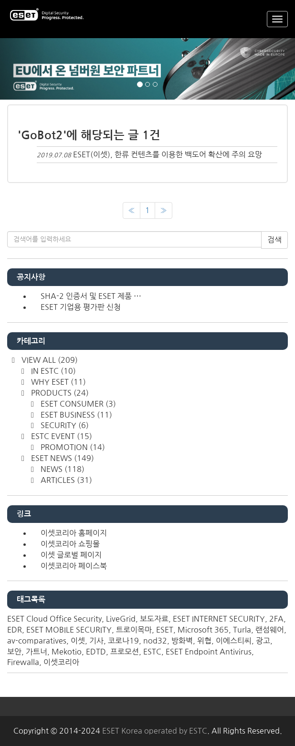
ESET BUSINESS (75, 415)
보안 (14, 651)
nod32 (155, 640)
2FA (276, 619)
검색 (274, 240)
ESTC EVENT (60, 436)
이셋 (78, 640)
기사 (96, 640)
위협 (204, 640)
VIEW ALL (49, 360)
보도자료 (154, 619)
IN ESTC (52, 371)
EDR (14, 630)
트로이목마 (134, 630)
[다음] (163, 210)
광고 (263, 640)
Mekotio (67, 651)
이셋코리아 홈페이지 (74, 533)
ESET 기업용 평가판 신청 (81, 307)
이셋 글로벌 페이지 (71, 555)
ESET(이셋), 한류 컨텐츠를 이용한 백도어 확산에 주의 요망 (167, 154)
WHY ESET (57, 382)
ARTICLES (65, 480)
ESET (164, 630)
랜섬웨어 (269, 630)
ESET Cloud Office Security (54, 619)
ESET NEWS (61, 458)
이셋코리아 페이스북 (74, 566)
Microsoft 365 (203, 630)
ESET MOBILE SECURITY (69, 630)
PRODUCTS (59, 393)
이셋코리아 (61, 662)
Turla (242, 630)
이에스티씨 (234, 640)
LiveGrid (121, 619)
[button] (22, 69)
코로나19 (123, 640)
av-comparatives (36, 640)
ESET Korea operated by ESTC (154, 731)
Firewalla (23, 662)
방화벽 (182, 640)
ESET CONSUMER (77, 404)
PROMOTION (72, 447)
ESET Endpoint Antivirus (209, 651)
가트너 (36, 651)
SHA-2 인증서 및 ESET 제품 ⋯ (91, 296)
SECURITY (64, 425)
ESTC (152, 651)
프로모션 (124, 651)
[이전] (131, 210)
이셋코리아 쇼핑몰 (70, 544)
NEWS (61, 469)
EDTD (96, 651)
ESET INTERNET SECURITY (219, 619)
